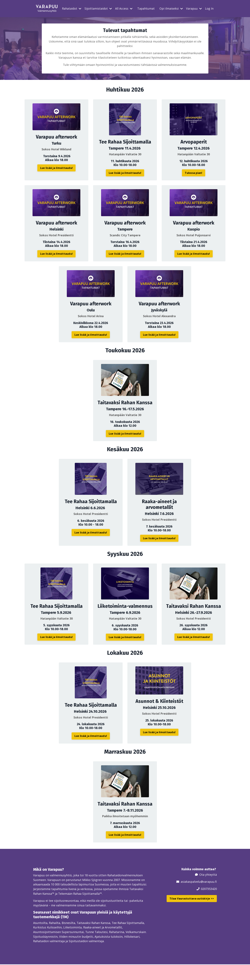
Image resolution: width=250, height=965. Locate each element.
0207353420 (209, 889)
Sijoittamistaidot (98, 8)
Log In (209, 8)
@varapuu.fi (209, 882)
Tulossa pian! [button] (193, 173)
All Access (123, 8)
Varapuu (194, 8)
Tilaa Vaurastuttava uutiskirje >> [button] (191, 898)
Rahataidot (71, 8)
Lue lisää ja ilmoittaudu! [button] (56, 168)
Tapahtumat (146, 8)
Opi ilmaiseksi (171, 8)
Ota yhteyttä (208, 875)
